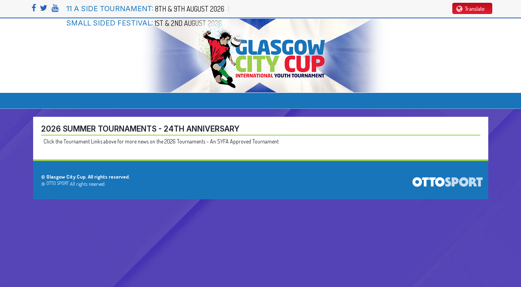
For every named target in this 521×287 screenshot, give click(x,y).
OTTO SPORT (57, 183)
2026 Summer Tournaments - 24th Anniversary (140, 129)
